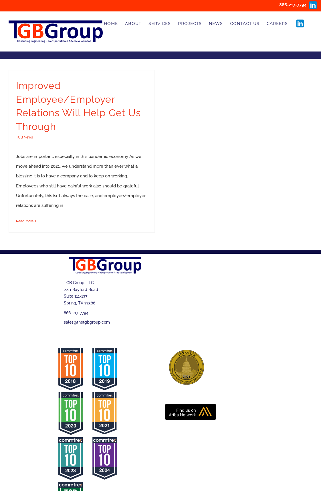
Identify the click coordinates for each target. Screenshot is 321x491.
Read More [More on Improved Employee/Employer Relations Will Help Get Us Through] (24, 221)
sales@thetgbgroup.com (87, 322)
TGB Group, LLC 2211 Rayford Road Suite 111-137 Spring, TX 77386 (81, 292)
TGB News (24, 137)
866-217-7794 (76, 312)
